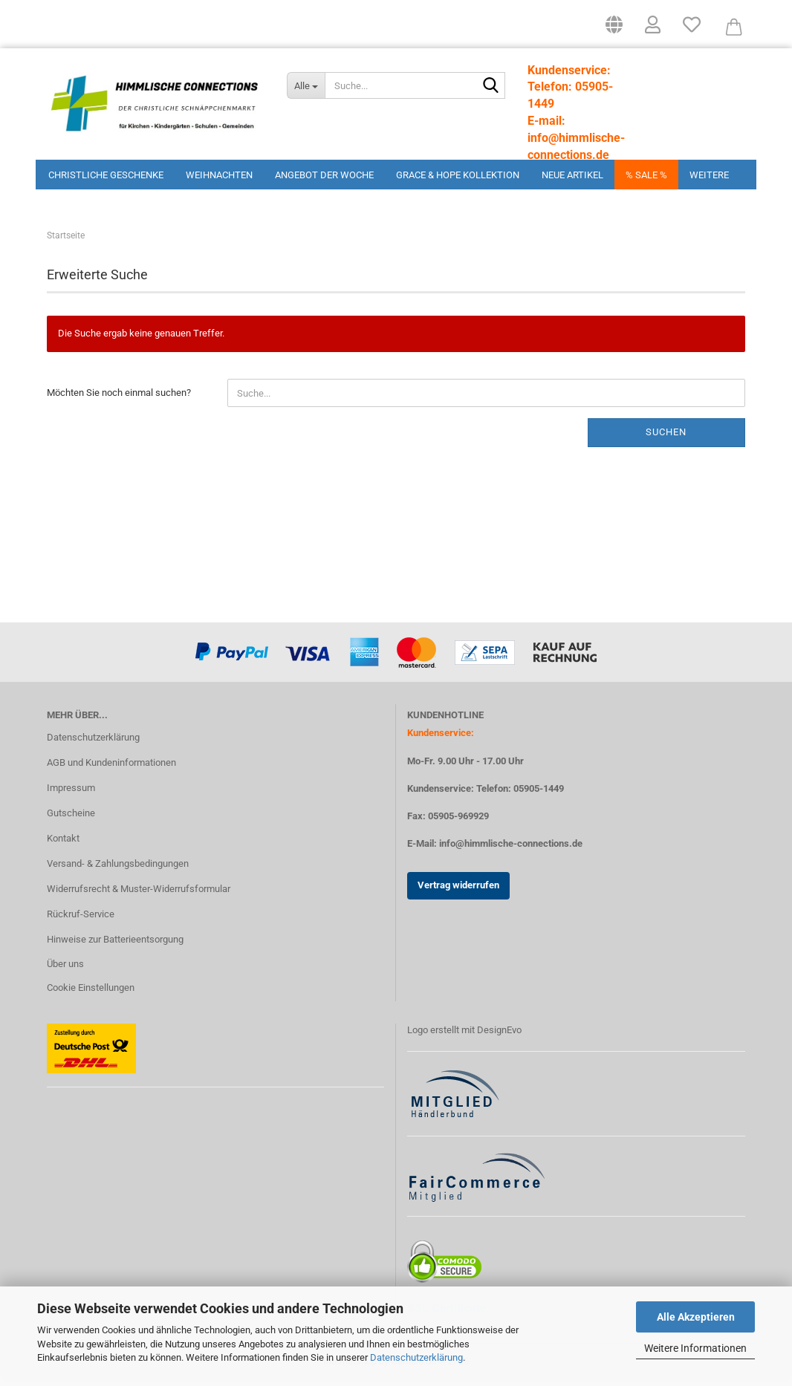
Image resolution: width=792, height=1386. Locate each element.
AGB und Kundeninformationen (111, 767)
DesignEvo (499, 1035)
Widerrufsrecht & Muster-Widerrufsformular (138, 893)
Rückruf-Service (80, 919)
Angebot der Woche (324, 174)
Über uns (65, 969)
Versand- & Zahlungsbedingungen (118, 868)
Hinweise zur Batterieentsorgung (115, 943)
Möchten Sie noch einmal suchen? (119, 397)
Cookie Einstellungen (90, 992)
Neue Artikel (572, 174)
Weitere (709, 174)
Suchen (666, 437)
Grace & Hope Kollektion (457, 174)
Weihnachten (219, 174)
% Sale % (646, 174)
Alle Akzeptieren (696, 1317)
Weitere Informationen (695, 1348)
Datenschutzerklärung (416, 1357)
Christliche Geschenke (105, 174)
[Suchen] (491, 86)
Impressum (71, 792)
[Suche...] (305, 85)
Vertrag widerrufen (458, 890)
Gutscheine (71, 818)
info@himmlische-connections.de (510, 848)
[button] (614, 29)
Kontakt (63, 843)
